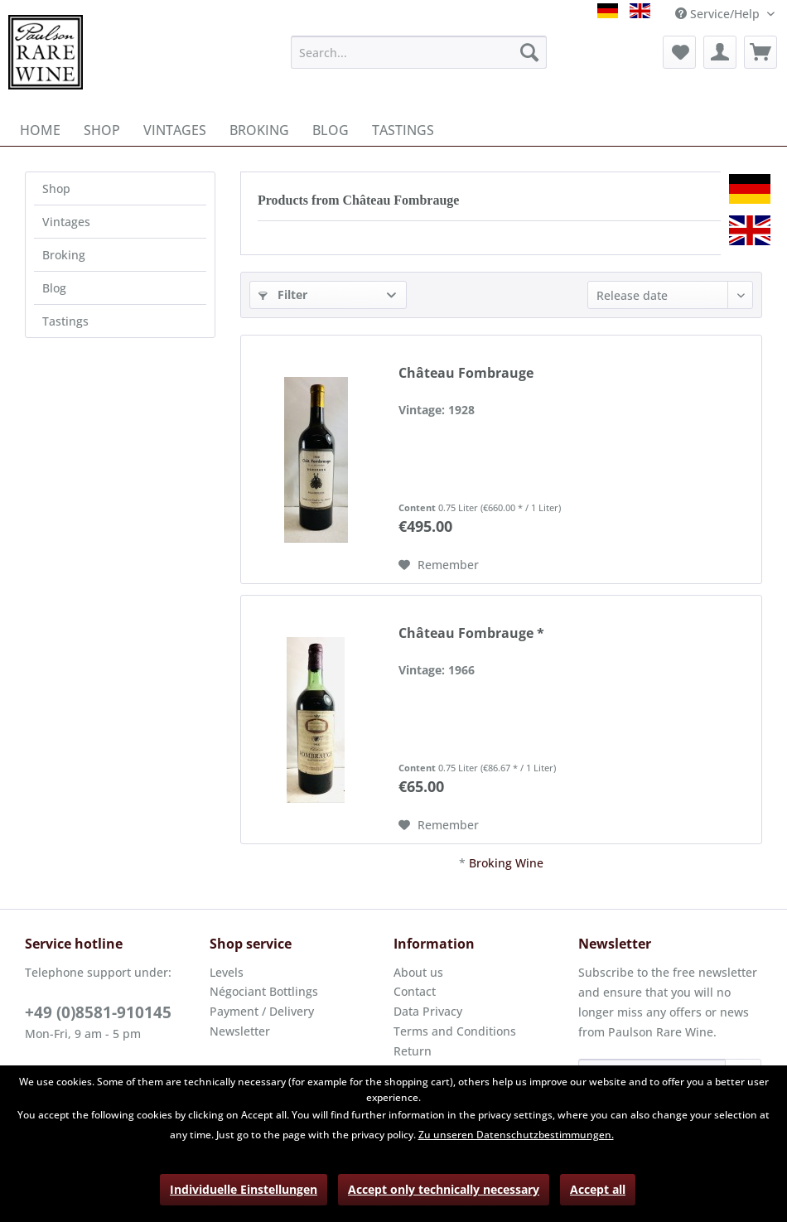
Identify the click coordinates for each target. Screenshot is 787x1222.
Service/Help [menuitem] (719, 14)
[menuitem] (419, 52)
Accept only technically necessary (443, 1189)
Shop (56, 188)
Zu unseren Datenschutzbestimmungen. (516, 1135)
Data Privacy (428, 1011)
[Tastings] (403, 130)
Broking (63, 255)
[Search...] (419, 52)
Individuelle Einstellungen (243, 1189)
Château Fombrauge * (471, 633)
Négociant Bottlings (264, 991)
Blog (54, 288)
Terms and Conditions (455, 1031)
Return (413, 1051)
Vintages (66, 221)
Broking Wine (506, 863)
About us (418, 972)
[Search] (529, 52)
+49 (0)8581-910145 (98, 1012)
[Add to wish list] (438, 565)
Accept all (597, 1189)
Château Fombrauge (466, 373)
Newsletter (240, 1031)
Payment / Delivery (262, 1011)
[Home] (40, 130)
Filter (282, 294)
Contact (415, 991)
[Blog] (330, 130)
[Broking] (259, 130)
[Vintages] (175, 130)
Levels (227, 972)
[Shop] (102, 130)
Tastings (65, 321)
